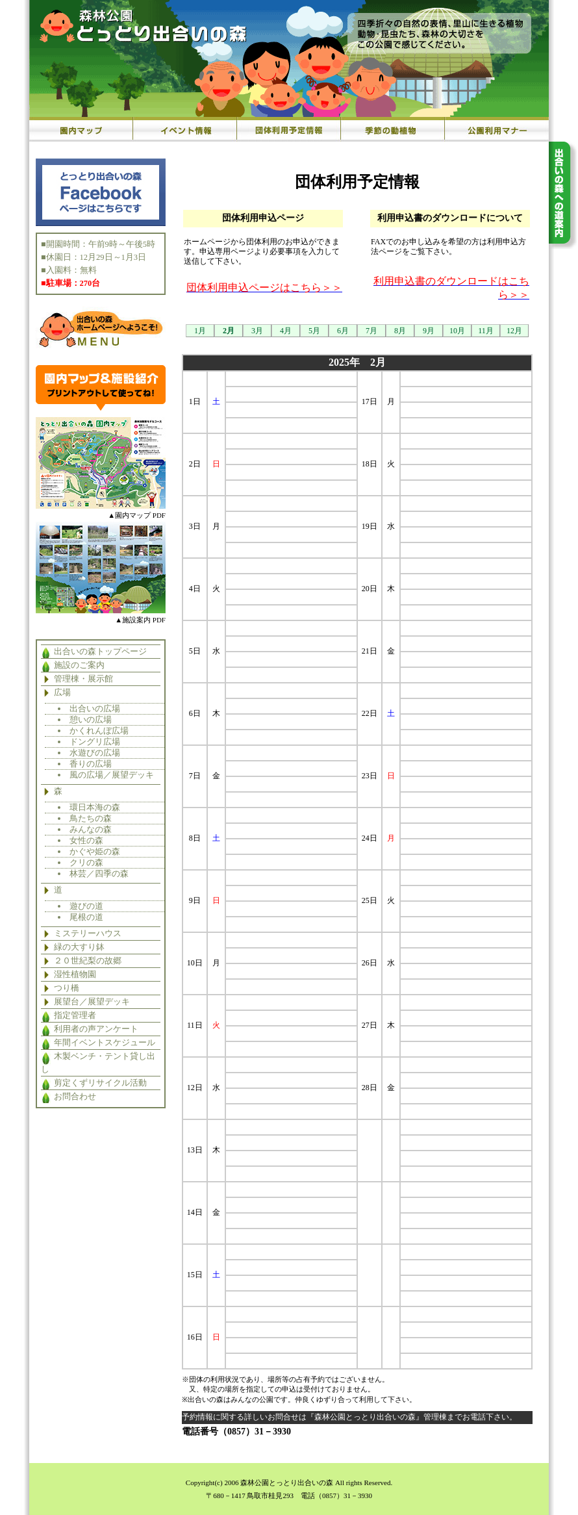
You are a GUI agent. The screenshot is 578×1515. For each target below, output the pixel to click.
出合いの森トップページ (100, 651)
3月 (257, 330)
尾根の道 (86, 917)
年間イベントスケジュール (104, 1042)
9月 (428, 330)
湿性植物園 (75, 974)
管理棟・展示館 (83, 678)
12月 (514, 330)
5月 (314, 330)
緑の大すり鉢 (79, 947)
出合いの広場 (94, 708)
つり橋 (66, 988)
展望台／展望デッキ (92, 1001)
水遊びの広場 (94, 753)
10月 (457, 330)
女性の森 (86, 840)
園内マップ (81, 129)
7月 (371, 330)
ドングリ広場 (94, 741)
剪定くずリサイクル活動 (100, 1083)
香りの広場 (90, 764)
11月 (486, 330)
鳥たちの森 (90, 818)
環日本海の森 (94, 807)
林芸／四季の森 (99, 873)
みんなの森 (90, 829)
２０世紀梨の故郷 (87, 960)
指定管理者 (75, 1015)
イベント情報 (185, 129)
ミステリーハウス (87, 933)
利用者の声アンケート (96, 1029)
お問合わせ (75, 1096)
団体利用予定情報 (289, 129)
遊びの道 (86, 906)
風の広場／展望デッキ (111, 775)
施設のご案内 (79, 665)
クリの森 (86, 862)
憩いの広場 (90, 719)
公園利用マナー (497, 129)
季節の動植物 (393, 129)
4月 (286, 330)
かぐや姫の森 (94, 851)
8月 (400, 330)
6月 (343, 330)
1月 (200, 330)
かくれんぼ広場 (99, 730)
